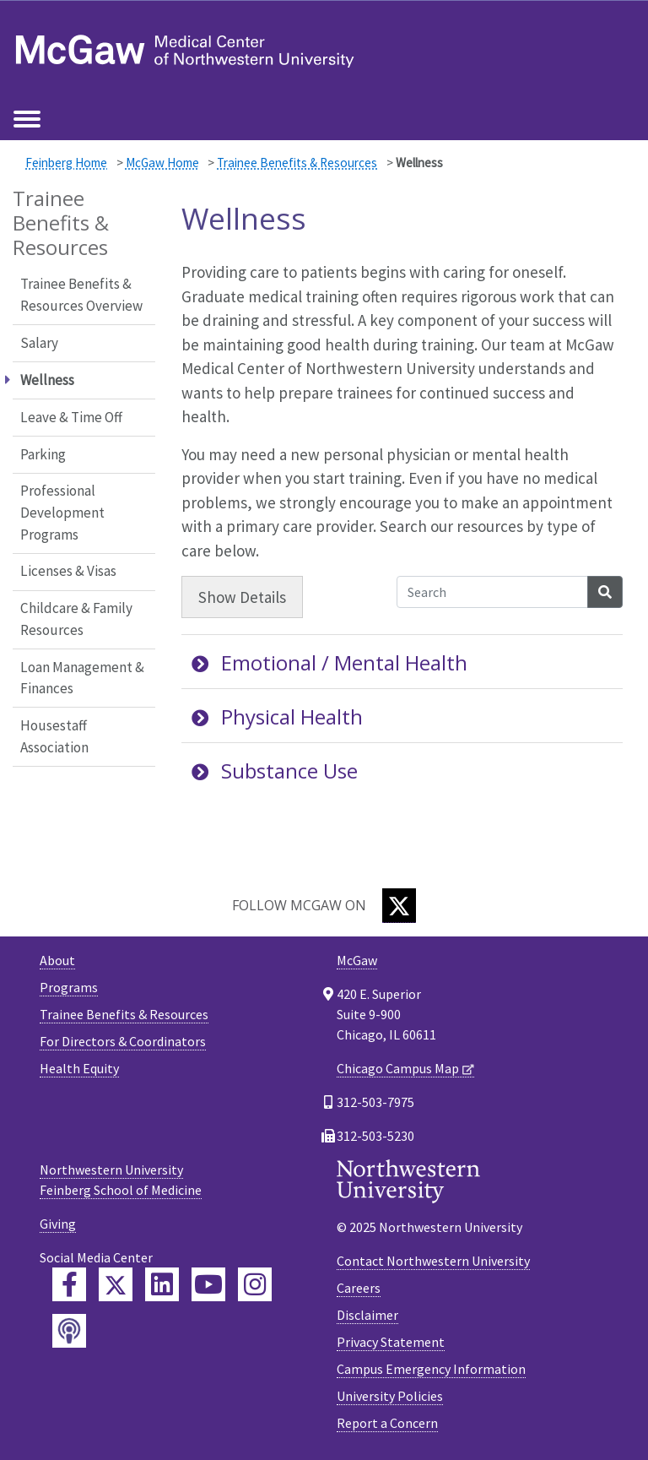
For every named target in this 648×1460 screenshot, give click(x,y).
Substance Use (275, 770)
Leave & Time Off (71, 417)
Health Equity (79, 1068)
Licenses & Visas (68, 571)
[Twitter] (399, 905)
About (57, 960)
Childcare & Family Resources (76, 619)
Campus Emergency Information (431, 1368)
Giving (58, 1223)
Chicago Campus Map (398, 1068)
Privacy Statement (391, 1341)
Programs (69, 987)
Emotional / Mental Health (329, 662)
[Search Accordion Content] (492, 592)
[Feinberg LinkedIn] (162, 1284)
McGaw (357, 960)
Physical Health (277, 716)
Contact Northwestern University (433, 1260)
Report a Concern (387, 1422)
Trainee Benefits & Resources (297, 163)
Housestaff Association (54, 736)
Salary (39, 343)
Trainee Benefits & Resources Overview (81, 294)
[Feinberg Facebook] (69, 1284)
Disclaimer (367, 1314)
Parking (43, 454)
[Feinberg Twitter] (115, 1284)
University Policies (390, 1395)
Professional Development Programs (62, 512)
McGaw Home (162, 163)
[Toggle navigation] (27, 119)
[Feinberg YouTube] (208, 1284)
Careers (359, 1287)
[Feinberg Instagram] (255, 1284)
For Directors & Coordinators (123, 1041)
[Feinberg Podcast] (69, 1331)
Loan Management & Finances (82, 678)
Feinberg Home (66, 163)
